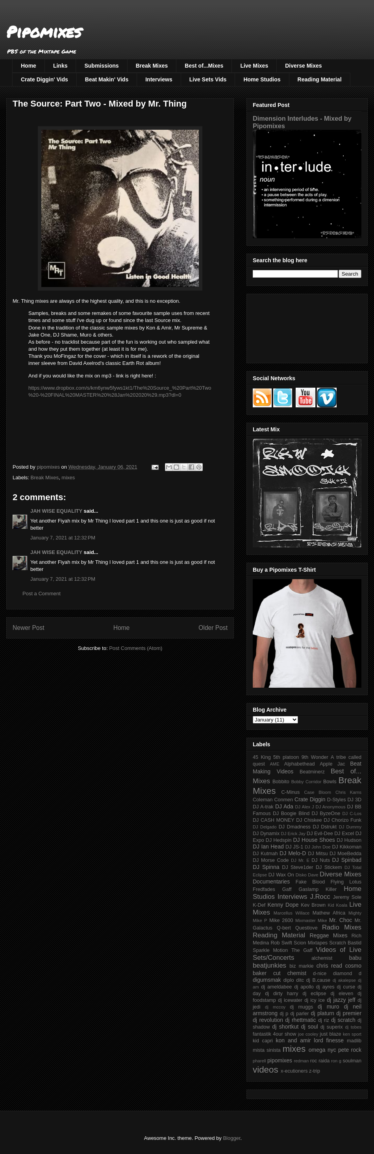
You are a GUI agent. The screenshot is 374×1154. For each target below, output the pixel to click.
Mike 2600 (281, 920)
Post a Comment (41, 593)
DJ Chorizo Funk (342, 820)
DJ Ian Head (268, 846)
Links (60, 66)
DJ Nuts (320, 860)
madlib (354, 1041)
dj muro (328, 1006)
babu (355, 958)
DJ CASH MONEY (273, 820)
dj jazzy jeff (341, 1000)
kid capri (263, 1041)
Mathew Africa (329, 913)
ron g (336, 1060)
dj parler (299, 1013)
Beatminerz (312, 772)
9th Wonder (315, 757)
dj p (284, 1013)
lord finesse (329, 1040)
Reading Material (320, 79)
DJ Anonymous (331, 806)
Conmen (283, 799)
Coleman (262, 799)
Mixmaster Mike (311, 920)
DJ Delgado (265, 827)
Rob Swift (281, 943)
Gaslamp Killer (318, 889)
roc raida (320, 1061)
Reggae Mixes (328, 935)
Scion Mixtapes (311, 943)
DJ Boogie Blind (291, 813)
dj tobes (353, 1027)
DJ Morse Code (271, 860)
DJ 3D (354, 799)
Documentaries (271, 881)
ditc (300, 980)
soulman (352, 1061)
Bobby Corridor (306, 781)
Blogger (231, 1138)
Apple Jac (332, 764)
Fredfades (264, 889)
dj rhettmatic (300, 1020)
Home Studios (261, 79)
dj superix (331, 1027)
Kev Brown (313, 905)
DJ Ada (284, 806)
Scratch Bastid (345, 943)
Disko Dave (307, 874)
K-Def (259, 905)
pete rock (349, 1050)
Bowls (330, 781)
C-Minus (290, 792)
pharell (259, 1060)
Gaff (287, 889)
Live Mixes (254, 66)
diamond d (347, 973)
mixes (68, 477)
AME (274, 764)
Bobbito (280, 781)
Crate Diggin (309, 799)
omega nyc (322, 1050)
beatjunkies (269, 965)
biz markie (301, 966)
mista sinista (267, 1050)
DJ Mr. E (300, 860)
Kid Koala (337, 905)
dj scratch (343, 1020)
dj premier (348, 1013)
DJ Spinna (266, 867)
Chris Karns (348, 792)
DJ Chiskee (309, 820)
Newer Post (28, 627)
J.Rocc (320, 896)
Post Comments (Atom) (135, 648)
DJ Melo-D (293, 853)
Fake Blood (310, 882)
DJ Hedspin (279, 840)
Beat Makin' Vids (106, 79)
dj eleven (341, 993)
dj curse (346, 987)
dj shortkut (285, 1026)
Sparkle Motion (270, 950)
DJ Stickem (329, 867)
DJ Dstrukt (325, 827)
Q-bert (284, 928)
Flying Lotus (345, 882)
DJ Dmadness (295, 827)
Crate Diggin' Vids (44, 79)
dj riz (323, 1020)
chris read (329, 966)
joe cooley (308, 1034)
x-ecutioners (294, 1071)
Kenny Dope (283, 905)
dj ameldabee (276, 987)
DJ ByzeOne (326, 813)
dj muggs (301, 1007)
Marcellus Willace (291, 913)
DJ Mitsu (318, 853)
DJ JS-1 (294, 847)
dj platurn (322, 1013)
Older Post (213, 627)
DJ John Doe (318, 847)
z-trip (314, 1071)
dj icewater (290, 1000)
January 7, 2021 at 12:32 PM (62, 538)
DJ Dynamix (266, 833)
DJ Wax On (281, 875)
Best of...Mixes (204, 66)
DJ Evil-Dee (320, 833)
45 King (262, 757)
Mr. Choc (340, 920)
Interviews (158, 79)
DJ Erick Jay (293, 833)
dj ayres (325, 987)
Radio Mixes (341, 927)
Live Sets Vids (208, 79)
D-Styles (336, 799)
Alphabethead (299, 764)
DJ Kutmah (265, 853)
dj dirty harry (281, 993)
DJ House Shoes (314, 840)
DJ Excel (344, 833)
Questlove (306, 928)
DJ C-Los (352, 813)
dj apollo (303, 987)
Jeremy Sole (347, 897)
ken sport (352, 1034)
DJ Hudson (349, 840)
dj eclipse (314, 993)
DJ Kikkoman (346, 847)
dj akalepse (344, 980)
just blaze (330, 1034)
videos (265, 1070)
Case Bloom (317, 792)
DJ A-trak (263, 807)
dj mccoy (275, 1007)
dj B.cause (318, 980)
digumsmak (267, 980)
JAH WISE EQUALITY (56, 511)
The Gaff (302, 950)
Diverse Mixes (303, 66)
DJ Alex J (304, 806)
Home (28, 66)
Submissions (101, 66)
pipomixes (279, 1060)
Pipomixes (43, 31)
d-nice (319, 973)
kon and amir (293, 1040)
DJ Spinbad (346, 860)
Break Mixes (152, 66)
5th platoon (286, 757)
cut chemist (289, 973)
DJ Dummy (350, 827)
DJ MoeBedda (345, 853)
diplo (288, 980)
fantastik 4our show (274, 1034)
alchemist (321, 958)
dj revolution (268, 1020)
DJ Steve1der (297, 867)
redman (301, 1060)
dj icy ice (314, 1000)
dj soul (309, 1026)
